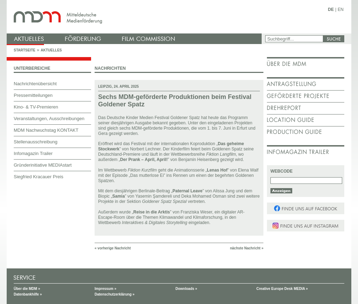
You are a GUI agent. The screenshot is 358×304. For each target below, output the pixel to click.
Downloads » (186, 289)
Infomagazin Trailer (33, 153)
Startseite (24, 50)
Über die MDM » (27, 289)
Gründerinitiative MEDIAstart (43, 165)
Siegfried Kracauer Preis (38, 176)
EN (341, 9)
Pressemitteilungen (33, 95)
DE (331, 9)
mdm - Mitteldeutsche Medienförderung (135, 16)
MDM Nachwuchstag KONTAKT (46, 130)
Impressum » (105, 289)
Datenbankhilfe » (28, 294)
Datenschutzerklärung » (114, 294)
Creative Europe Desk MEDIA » (282, 289)
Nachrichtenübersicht (35, 83)
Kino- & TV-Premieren (36, 107)
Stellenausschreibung (35, 141)
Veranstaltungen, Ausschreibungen (49, 118)
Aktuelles (51, 50)
